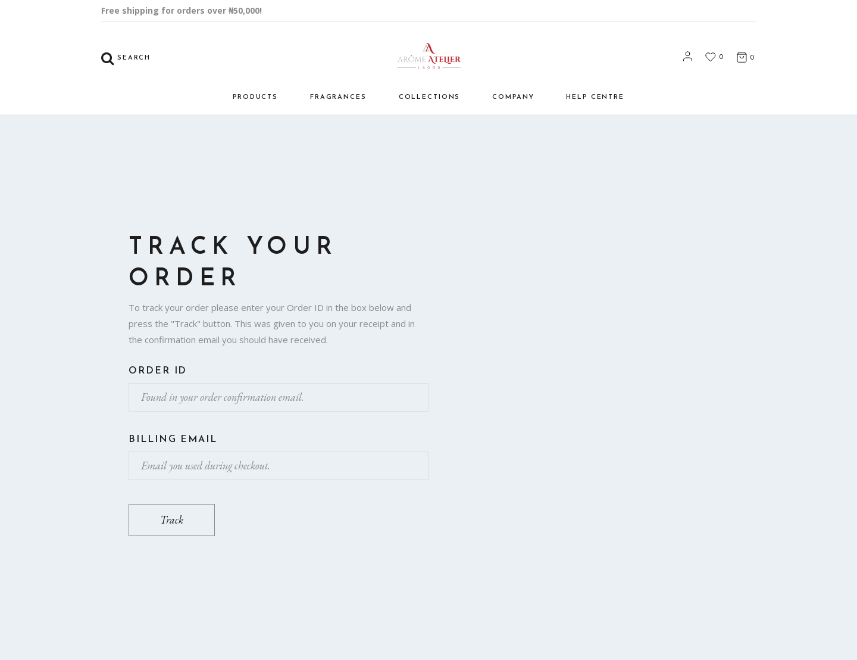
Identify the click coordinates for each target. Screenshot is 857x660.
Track (171, 520)
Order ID (158, 371)
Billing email (173, 439)
